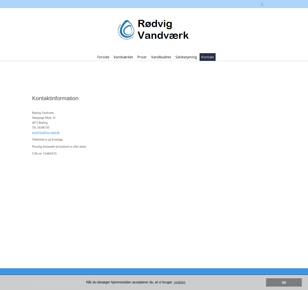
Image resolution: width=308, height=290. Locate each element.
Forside (103, 57)
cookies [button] (179, 282)
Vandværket (123, 57)
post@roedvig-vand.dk (45, 132)
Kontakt (207, 57)
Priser (142, 57)
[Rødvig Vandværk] (152, 30)
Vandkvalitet (161, 57)
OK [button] (284, 282)
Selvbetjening (186, 57)
